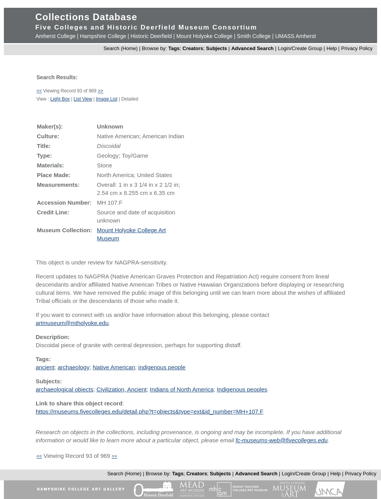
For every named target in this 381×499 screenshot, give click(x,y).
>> (100, 91)
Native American (114, 367)
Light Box (60, 99)
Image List (106, 99)
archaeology (74, 367)
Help (332, 48)
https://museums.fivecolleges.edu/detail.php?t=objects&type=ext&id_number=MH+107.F (149, 411)
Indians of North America (181, 389)
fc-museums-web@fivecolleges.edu (281, 440)
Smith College (254, 36)
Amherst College (55, 36)
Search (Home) (121, 48)
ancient (45, 367)
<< (39, 91)
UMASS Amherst (295, 36)
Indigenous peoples (242, 389)
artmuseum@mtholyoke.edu (72, 323)
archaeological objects (64, 389)
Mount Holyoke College (204, 36)
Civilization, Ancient (122, 389)
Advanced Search (252, 48)
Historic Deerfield (151, 36)
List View (83, 99)
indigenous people (161, 367)
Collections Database (86, 17)
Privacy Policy (356, 48)
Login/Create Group (301, 48)
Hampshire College (103, 36)
